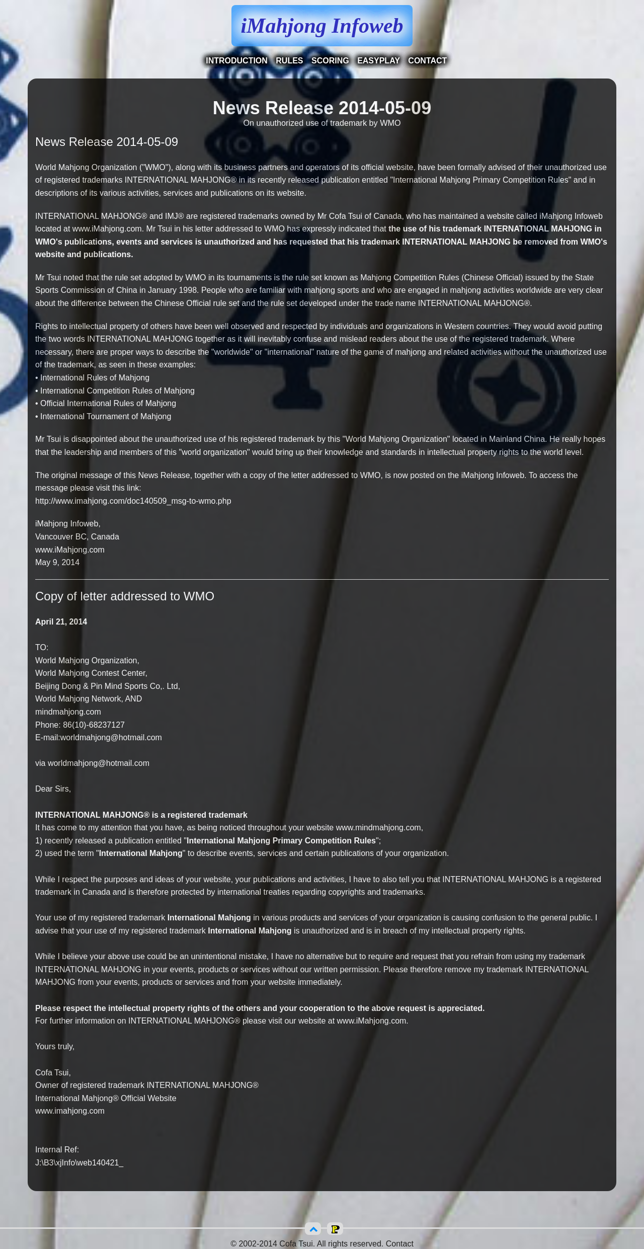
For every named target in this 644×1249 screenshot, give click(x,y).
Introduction (237, 60)
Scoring (330, 60)
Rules (289, 60)
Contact (427, 60)
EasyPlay (378, 60)
